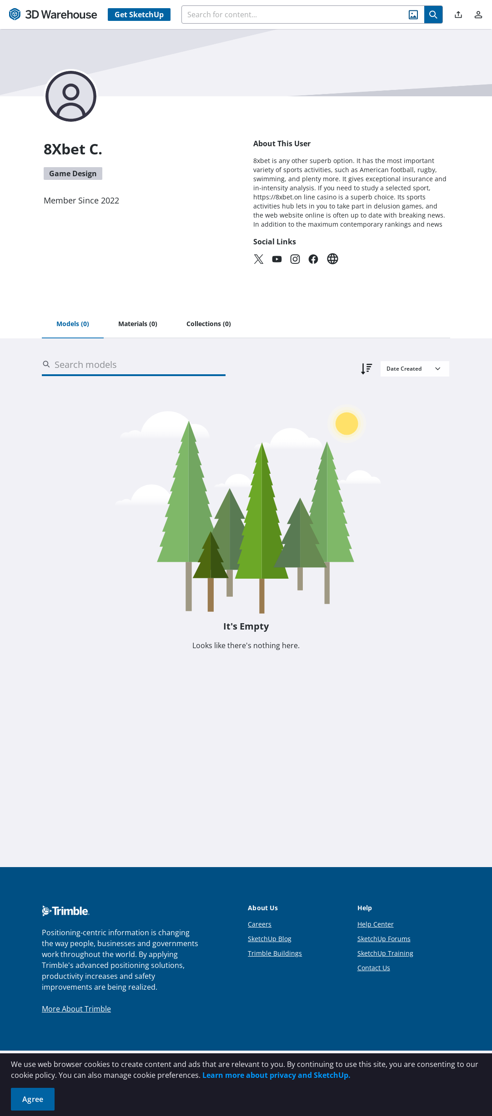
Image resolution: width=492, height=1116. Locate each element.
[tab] (73, 324)
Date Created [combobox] (404, 368)
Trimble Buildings (275, 953)
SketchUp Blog (269, 938)
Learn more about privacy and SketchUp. (276, 1075)
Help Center (375, 924)
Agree (32, 1099)
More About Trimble (76, 1009)
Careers (259, 924)
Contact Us (373, 967)
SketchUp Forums (384, 938)
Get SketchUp (139, 15)
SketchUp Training (385, 953)
